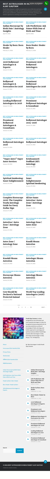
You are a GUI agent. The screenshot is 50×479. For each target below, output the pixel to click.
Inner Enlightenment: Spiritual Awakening (36, 187)
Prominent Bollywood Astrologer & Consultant (32, 106)
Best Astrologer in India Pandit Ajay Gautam (18, 5)
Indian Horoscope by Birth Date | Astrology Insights (13, 29)
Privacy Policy (7, 360)
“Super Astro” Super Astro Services (13, 165)
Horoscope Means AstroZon (12, 284)
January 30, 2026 (7, 169)
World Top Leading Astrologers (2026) (35, 301)
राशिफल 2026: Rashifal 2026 (10, 367)
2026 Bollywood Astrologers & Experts (11, 66)
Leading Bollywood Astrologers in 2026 (12, 103)
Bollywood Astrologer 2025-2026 (34, 127)
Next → (44, 315)
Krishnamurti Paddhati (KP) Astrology (33, 167)
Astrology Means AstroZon (34, 284)
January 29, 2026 (7, 192)
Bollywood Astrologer (31, 148)
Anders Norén (12, 475)
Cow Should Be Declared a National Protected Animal (12, 302)
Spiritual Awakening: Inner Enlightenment (12, 187)
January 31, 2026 (7, 71)
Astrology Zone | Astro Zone (34, 230)
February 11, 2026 (8, 51)
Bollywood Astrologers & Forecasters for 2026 (13, 85)
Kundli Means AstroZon (33, 250)
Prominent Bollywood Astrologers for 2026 (36, 85)
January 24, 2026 (30, 254)
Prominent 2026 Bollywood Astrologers (34, 66)
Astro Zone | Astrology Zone (10, 250)
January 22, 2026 (30, 305)
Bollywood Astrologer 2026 (11, 148)
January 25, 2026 (30, 214)
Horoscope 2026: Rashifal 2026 (11, 356)
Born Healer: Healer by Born (36, 47)
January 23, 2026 (7, 307)
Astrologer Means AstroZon (35, 267)
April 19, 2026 (7, 34)
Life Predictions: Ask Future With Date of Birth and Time (36, 29)
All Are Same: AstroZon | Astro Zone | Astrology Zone (34, 207)
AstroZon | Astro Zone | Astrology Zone (11, 232)
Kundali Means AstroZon (10, 267)
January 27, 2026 (7, 217)
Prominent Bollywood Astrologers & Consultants (9, 128)
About (4, 352)
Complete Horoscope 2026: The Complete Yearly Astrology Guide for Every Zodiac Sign (13, 209)
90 (31, 315)
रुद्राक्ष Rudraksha (7, 371)
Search (5, 456)
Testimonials (6, 364)
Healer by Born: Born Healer (13, 47)
